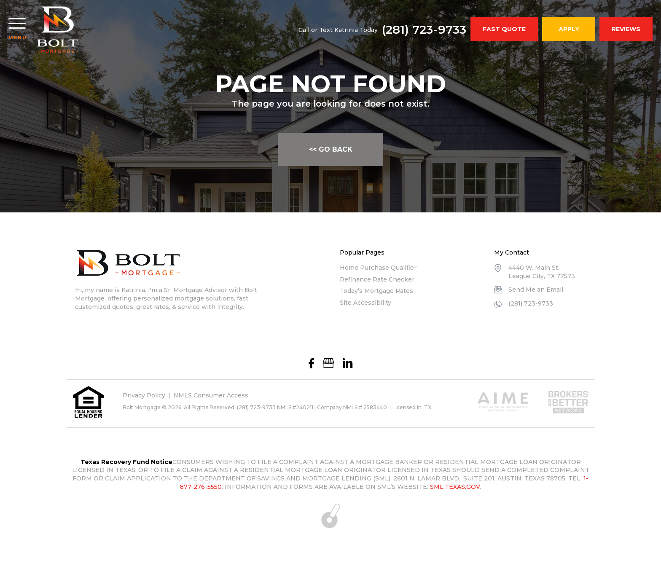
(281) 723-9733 (424, 29)
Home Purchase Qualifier (378, 267)
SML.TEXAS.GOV (455, 487)
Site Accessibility (365, 302)
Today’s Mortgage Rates (376, 291)
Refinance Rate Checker (377, 279)
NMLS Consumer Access (210, 395)
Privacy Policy (144, 395)
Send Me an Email (535, 289)
